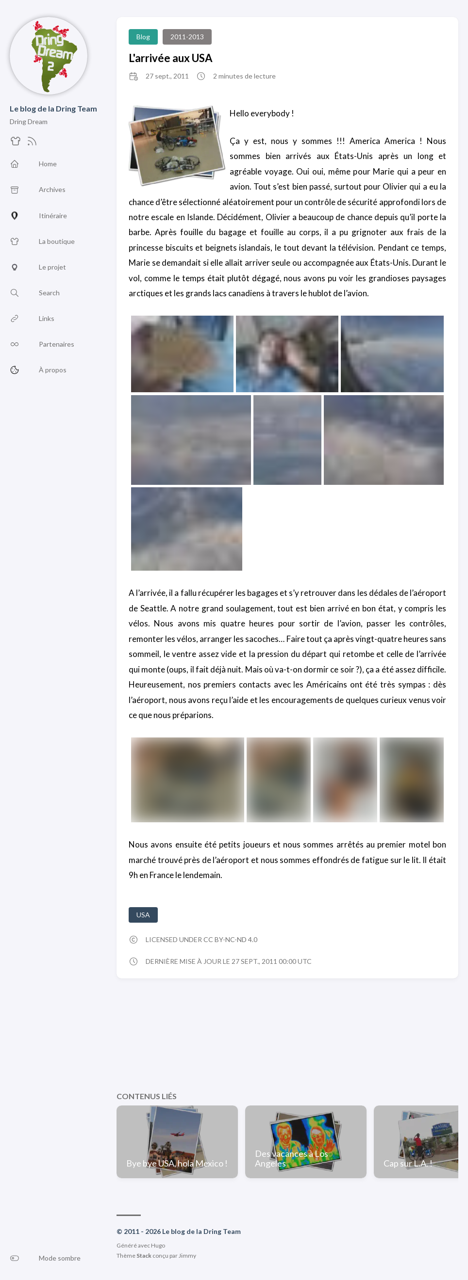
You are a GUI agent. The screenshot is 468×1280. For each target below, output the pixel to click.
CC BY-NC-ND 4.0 (230, 939)
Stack (143, 1255)
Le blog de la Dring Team (53, 108)
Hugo (158, 1245)
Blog (143, 36)
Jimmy (187, 1255)
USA (143, 915)
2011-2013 (187, 36)
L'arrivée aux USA (171, 57)
